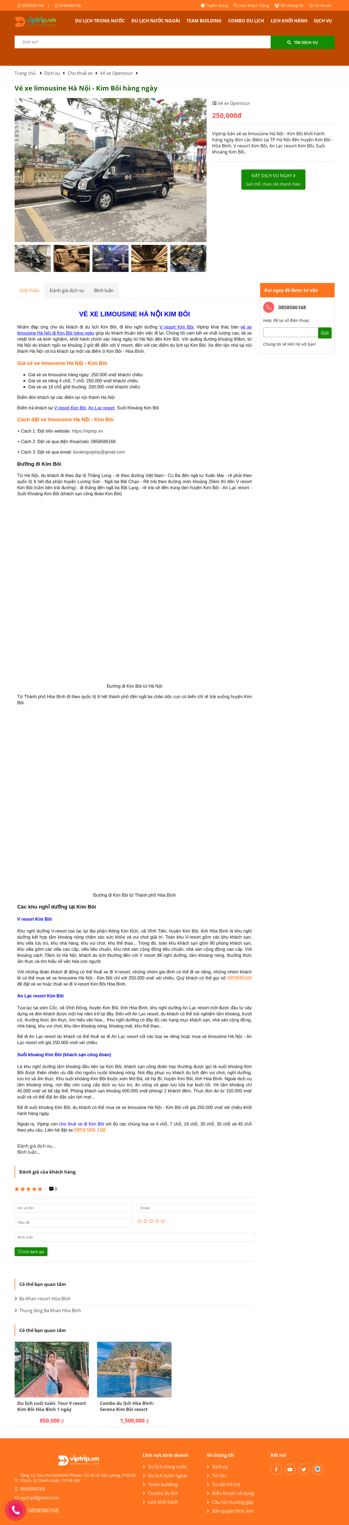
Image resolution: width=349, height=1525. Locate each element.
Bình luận (104, 290)
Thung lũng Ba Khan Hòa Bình (48, 1310)
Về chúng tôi (289, 5)
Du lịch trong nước (100, 21)
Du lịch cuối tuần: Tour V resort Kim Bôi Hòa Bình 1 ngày (51, 1406)
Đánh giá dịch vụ (67, 290)
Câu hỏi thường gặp (230, 1502)
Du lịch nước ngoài (155, 21)
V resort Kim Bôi (70, 408)
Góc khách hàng (251, 5)
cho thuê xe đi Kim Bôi (81, 1124)
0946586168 (68, 5)
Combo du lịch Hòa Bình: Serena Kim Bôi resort (127, 1406)
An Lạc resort (101, 408)
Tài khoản (320, 5)
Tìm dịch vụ (302, 42)
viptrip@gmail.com (39, 1498)
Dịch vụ (323, 21)
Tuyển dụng (214, 5)
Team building (204, 21)
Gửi (325, 333)
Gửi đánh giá (31, 1252)
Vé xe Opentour (233, 103)
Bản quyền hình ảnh (230, 1511)
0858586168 (30, 5)
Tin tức (217, 1476)
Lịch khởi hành (289, 21)
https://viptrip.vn (87, 431)
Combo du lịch (246, 21)
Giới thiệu (30, 290)
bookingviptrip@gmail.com (99, 452)
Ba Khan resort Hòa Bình (43, 1299)
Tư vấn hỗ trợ (223, 1484)
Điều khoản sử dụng (230, 1493)
